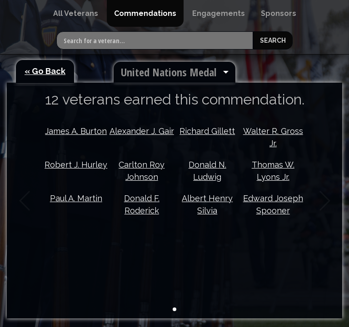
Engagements (218, 13)
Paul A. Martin (76, 198)
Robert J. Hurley (76, 164)
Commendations (145, 13)
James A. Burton (76, 131)
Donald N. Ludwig (207, 171)
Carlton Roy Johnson (142, 171)
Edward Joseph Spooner (273, 204)
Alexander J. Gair (142, 131)
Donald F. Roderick (142, 204)
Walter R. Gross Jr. (273, 137)
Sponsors (278, 13)
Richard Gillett (207, 131)
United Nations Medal (168, 71)
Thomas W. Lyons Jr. (273, 171)
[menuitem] (75, 13)
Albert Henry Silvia (207, 204)
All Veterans (75, 13)
